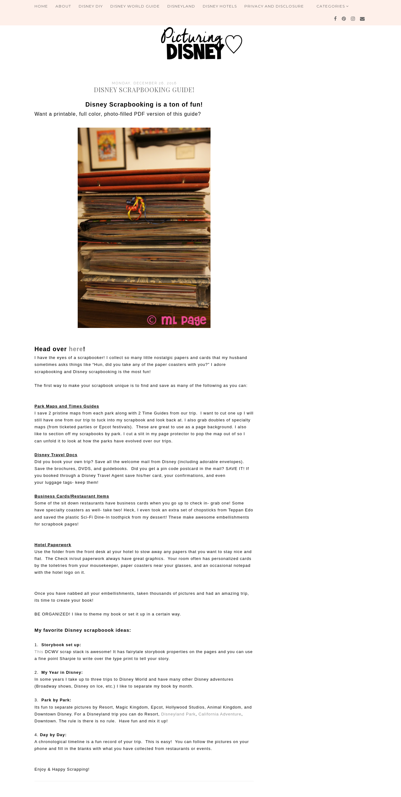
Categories (332, 6)
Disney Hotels (220, 6)
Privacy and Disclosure (274, 6)
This (39, 651)
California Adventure (219, 714)
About (63, 6)
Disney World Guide (135, 6)
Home (41, 6)
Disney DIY (91, 6)
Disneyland (181, 6)
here (76, 349)
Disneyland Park (178, 714)
